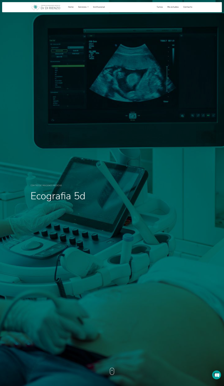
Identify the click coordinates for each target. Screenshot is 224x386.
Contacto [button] (187, 5)
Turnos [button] (160, 5)
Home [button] (71, 5)
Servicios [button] (82, 5)
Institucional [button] (99, 5)
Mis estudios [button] (173, 5)
